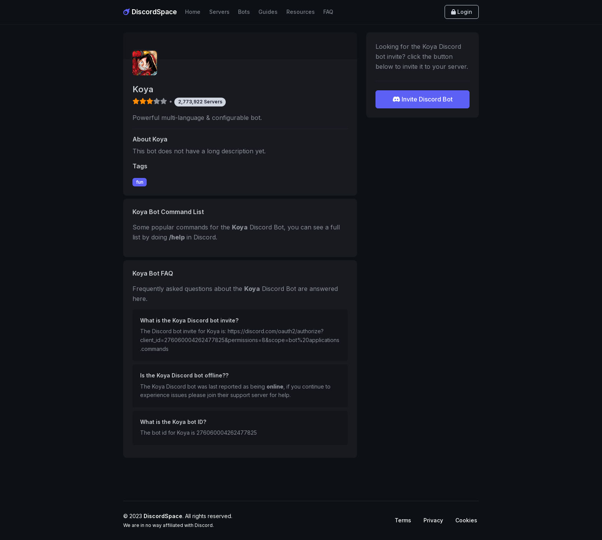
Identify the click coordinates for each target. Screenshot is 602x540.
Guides (268, 11)
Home (192, 11)
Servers (219, 11)
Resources (300, 11)
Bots (244, 11)
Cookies (466, 520)
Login (461, 11)
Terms (403, 520)
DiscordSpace (150, 12)
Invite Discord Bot (422, 99)
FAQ (328, 11)
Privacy (433, 520)
